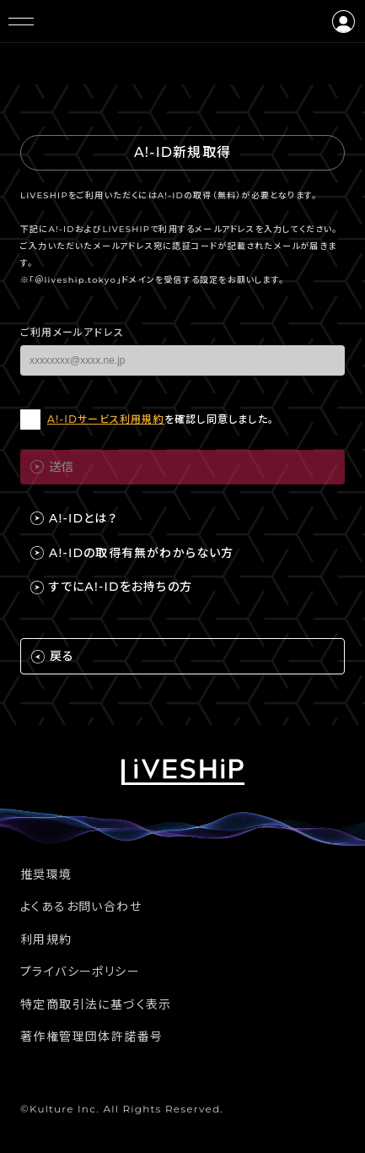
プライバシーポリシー (80, 971)
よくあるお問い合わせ (81, 906)
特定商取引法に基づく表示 (96, 1004)
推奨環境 (46, 874)
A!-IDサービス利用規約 (105, 419)
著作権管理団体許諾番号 (91, 1036)
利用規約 (46, 939)
